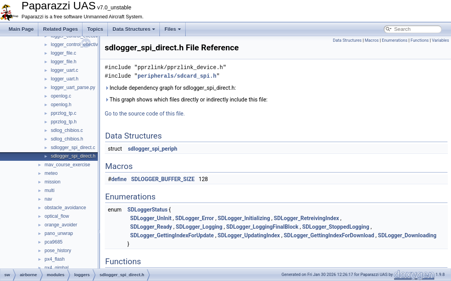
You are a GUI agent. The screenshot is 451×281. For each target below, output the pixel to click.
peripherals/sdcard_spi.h (177, 76)
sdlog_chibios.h (67, 139)
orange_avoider (61, 225)
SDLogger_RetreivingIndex (306, 218)
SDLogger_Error (194, 218)
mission (53, 182)
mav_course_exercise (67, 164)
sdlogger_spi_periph (152, 149)
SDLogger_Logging (199, 227)
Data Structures (134, 29)
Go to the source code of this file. (145, 113)
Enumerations (395, 40)
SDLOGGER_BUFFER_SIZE (163, 179)
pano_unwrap (59, 233)
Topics (95, 29)
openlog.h (61, 104)
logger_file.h (63, 61)
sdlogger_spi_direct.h (73, 156)
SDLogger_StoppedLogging (335, 227)
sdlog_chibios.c (67, 130)
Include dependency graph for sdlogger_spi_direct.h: (170, 88)
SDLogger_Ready (151, 227)
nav (48, 199)
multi (49, 190)
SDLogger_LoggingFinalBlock (262, 227)
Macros (372, 40)
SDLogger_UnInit (151, 218)
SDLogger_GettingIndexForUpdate (172, 235)
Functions (419, 40)
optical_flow (57, 216)
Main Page (21, 29)
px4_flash (54, 259)
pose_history (58, 250)
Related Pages (60, 29)
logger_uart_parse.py (73, 87)
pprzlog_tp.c (63, 113)
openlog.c (61, 96)
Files (173, 29)
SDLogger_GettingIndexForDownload (329, 235)
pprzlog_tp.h (64, 121)
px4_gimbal (56, 267)
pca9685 (54, 242)
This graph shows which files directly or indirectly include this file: (186, 99)
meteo (51, 173)
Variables (440, 40)
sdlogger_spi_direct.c (73, 147)
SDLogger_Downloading (407, 235)
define (119, 179)
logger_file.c (63, 53)
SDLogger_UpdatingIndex (249, 235)
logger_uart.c (64, 70)
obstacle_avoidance (65, 207)
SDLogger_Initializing (244, 218)
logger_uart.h (65, 79)
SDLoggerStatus (147, 209)
